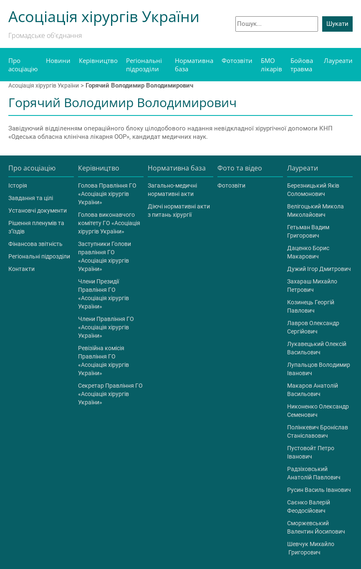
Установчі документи (37, 210)
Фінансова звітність (35, 244)
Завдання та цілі (30, 198)
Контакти (21, 269)
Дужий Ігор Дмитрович (319, 269)
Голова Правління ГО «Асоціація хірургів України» (107, 194)
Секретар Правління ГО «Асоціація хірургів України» (110, 394)
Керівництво (98, 60)
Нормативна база (194, 64)
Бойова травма (301, 64)
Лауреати (338, 60)
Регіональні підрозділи (144, 64)
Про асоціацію (23, 64)
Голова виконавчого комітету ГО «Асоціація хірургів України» (109, 223)
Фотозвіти (237, 60)
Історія (17, 185)
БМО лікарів (271, 64)
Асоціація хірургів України (43, 85)
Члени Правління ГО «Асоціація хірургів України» (106, 327)
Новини (58, 60)
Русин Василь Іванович (319, 489)
